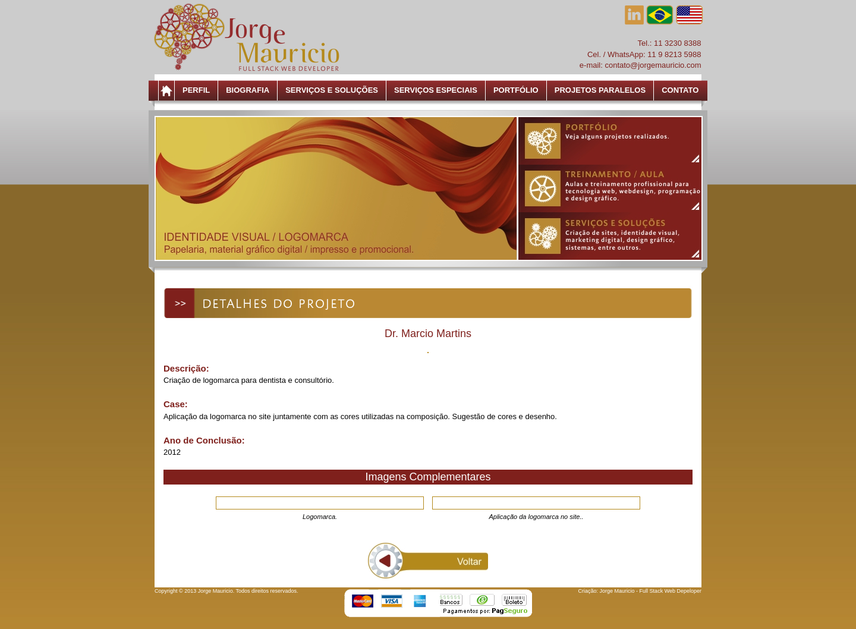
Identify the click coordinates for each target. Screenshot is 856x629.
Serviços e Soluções (331, 90)
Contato (680, 90)
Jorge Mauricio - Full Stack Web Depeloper (650, 591)
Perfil (196, 90)
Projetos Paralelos (600, 90)
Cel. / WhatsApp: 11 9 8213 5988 (644, 54)
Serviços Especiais (435, 90)
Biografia (247, 90)
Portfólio (516, 90)
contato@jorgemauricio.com (653, 65)
